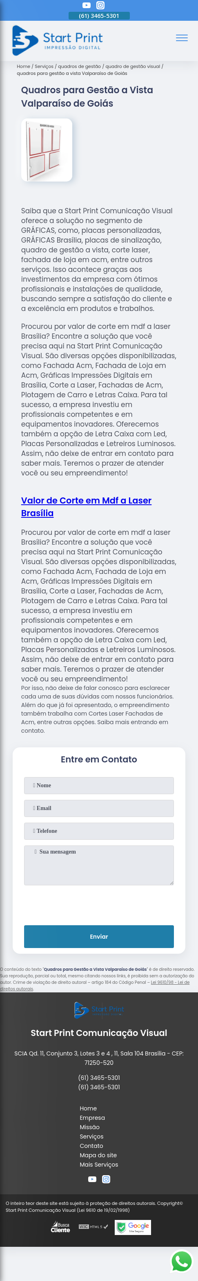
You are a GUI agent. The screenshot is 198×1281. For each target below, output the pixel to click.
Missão (90, 1127)
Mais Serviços (99, 1165)
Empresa (92, 1118)
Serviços (91, 1136)
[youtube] (86, 6)
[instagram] (100, 6)
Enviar (99, 937)
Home (88, 1108)
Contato (91, 1146)
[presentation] (99, 904)
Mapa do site (98, 1155)
